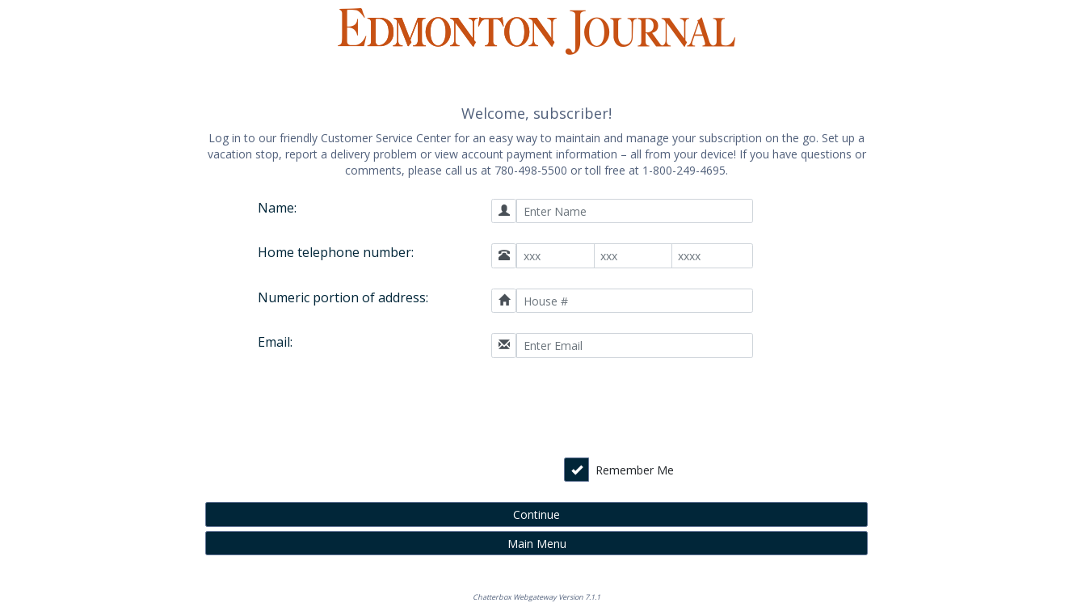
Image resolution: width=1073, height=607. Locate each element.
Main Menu (536, 543)
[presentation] (638, 409)
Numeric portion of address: (343, 297)
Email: (275, 342)
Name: (277, 208)
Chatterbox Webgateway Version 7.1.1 (536, 597)
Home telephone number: (336, 252)
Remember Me (634, 470)
